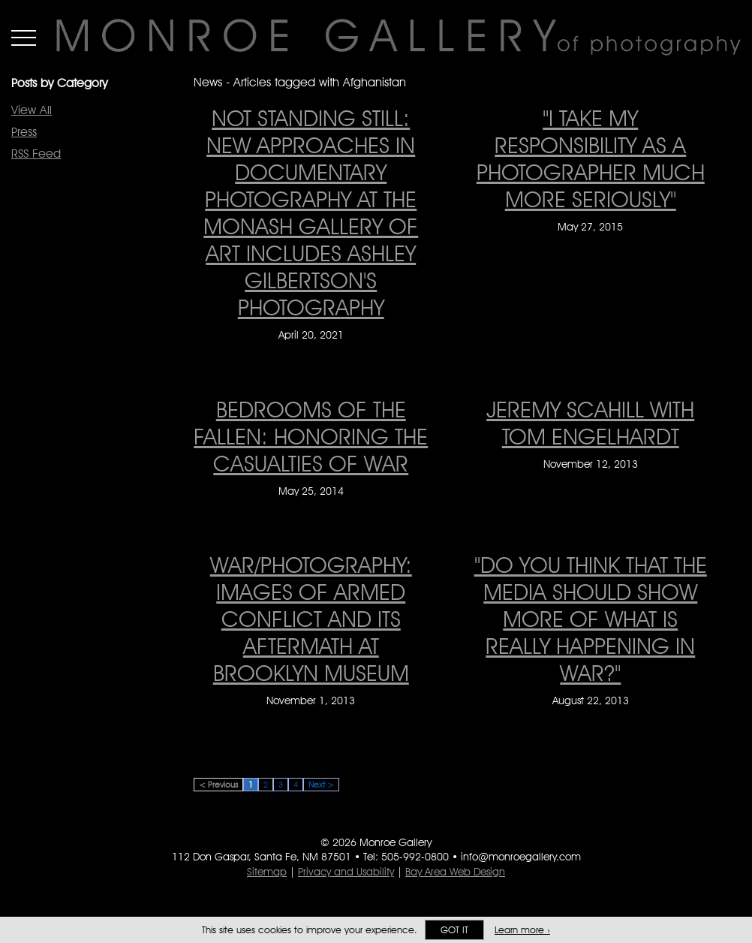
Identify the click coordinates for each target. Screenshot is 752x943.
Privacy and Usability (346, 872)
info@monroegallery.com (521, 857)
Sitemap (267, 872)
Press (24, 132)
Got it (454, 929)
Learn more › (522, 929)
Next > (321, 784)
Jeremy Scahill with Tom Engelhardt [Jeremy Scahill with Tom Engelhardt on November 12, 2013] (590, 423)
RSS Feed (36, 153)
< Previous (218, 784)
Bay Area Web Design (455, 872)
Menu (23, 37)
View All (31, 110)
